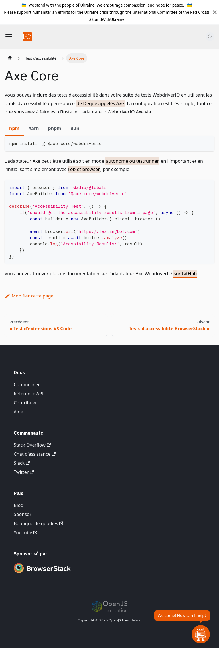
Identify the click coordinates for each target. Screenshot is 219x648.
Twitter (24, 472)
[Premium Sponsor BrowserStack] (42, 573)
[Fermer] (214, 12)
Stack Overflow (32, 445)
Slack (22, 463)
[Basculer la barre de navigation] (9, 36)
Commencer (27, 384)
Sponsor (22, 514)
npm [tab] (14, 128)
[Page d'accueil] (10, 58)
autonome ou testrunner (132, 161)
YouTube (25, 532)
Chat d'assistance (35, 454)
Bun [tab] (74, 128)
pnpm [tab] (54, 128)
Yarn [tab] (34, 128)
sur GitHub (185, 273)
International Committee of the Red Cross (170, 12)
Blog (18, 505)
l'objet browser (84, 169)
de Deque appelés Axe (100, 103)
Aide (18, 412)
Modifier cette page (29, 296)
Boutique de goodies (38, 523)
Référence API (29, 393)
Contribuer (25, 403)
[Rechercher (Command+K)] (210, 36)
